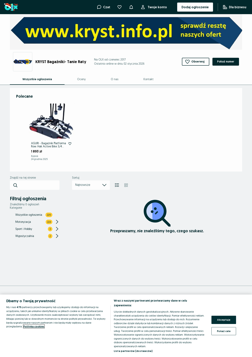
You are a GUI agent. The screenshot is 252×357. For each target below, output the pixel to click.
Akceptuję (223, 319)
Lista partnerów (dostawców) (133, 350)
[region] (126, 326)
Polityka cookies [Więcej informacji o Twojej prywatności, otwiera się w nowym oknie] (33, 326)
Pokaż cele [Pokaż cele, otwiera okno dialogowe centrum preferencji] (224, 331)
